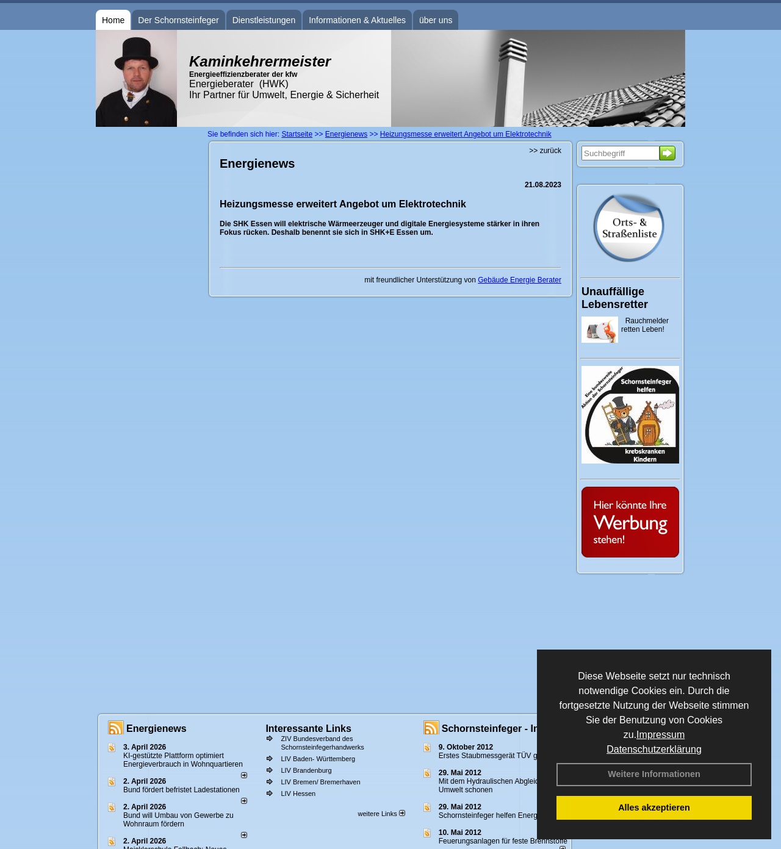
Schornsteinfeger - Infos (498, 728)
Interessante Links (308, 728)
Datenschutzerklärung (654, 749)
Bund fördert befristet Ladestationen (181, 790)
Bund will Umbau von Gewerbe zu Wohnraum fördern (178, 819)
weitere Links (381, 813)
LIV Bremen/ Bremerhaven (320, 782)
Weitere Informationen (654, 774)
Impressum (660, 734)
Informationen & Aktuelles (357, 20)
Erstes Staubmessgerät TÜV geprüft (497, 755)
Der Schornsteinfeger (178, 20)
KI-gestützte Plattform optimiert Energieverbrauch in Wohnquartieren (183, 759)
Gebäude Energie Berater (519, 280)
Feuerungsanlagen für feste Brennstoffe (503, 841)
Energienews (156, 728)
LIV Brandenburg (306, 770)
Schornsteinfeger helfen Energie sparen (503, 815)
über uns (435, 20)
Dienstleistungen (264, 20)
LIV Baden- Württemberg (318, 758)
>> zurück (545, 150)
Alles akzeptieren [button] (654, 807)
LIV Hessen (298, 793)
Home (113, 20)
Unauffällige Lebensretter (614, 297)
